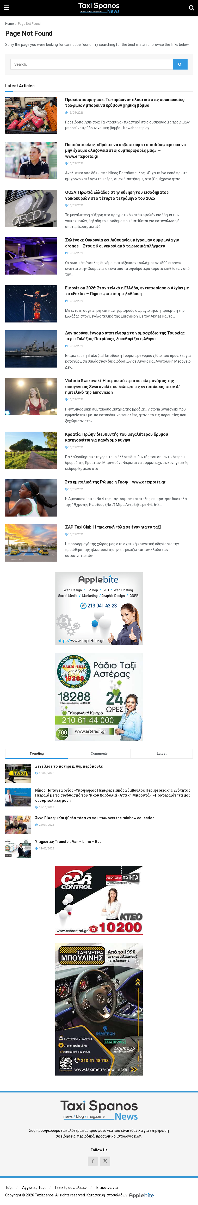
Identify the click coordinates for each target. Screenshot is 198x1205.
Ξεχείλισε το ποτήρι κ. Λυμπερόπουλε (69, 766)
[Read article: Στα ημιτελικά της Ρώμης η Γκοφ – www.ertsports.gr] (31, 498)
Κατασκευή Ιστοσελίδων (106, 1195)
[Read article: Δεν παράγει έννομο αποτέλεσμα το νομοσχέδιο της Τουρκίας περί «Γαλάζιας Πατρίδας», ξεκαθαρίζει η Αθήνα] (31, 349)
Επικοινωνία (107, 1187)
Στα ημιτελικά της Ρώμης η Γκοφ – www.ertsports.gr (115, 482)
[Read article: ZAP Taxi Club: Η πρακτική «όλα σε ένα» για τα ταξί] (31, 543)
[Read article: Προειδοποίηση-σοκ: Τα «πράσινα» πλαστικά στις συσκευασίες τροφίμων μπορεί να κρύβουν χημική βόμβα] (31, 115)
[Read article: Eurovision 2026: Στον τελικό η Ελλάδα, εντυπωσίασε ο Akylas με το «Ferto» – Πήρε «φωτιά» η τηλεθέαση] (31, 303)
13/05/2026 (74, 112)
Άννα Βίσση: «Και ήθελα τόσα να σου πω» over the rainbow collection (94, 818)
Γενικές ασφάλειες (71, 1187)
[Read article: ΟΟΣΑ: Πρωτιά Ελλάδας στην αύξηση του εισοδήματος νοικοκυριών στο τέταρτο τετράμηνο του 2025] (31, 208)
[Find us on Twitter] (105, 1161)
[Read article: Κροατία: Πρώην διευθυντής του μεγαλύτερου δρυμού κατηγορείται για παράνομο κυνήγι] (31, 450)
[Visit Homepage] (99, 8)
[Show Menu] (6, 8)
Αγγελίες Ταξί (34, 1187)
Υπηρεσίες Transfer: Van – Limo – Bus (68, 842)
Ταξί (9, 1187)
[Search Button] (191, 8)
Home (9, 24)
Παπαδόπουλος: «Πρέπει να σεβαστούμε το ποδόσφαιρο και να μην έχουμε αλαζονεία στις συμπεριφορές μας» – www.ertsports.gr (125, 150)
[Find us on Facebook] (93, 1161)
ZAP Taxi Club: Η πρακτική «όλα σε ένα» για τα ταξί (113, 527)
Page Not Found (29, 24)
